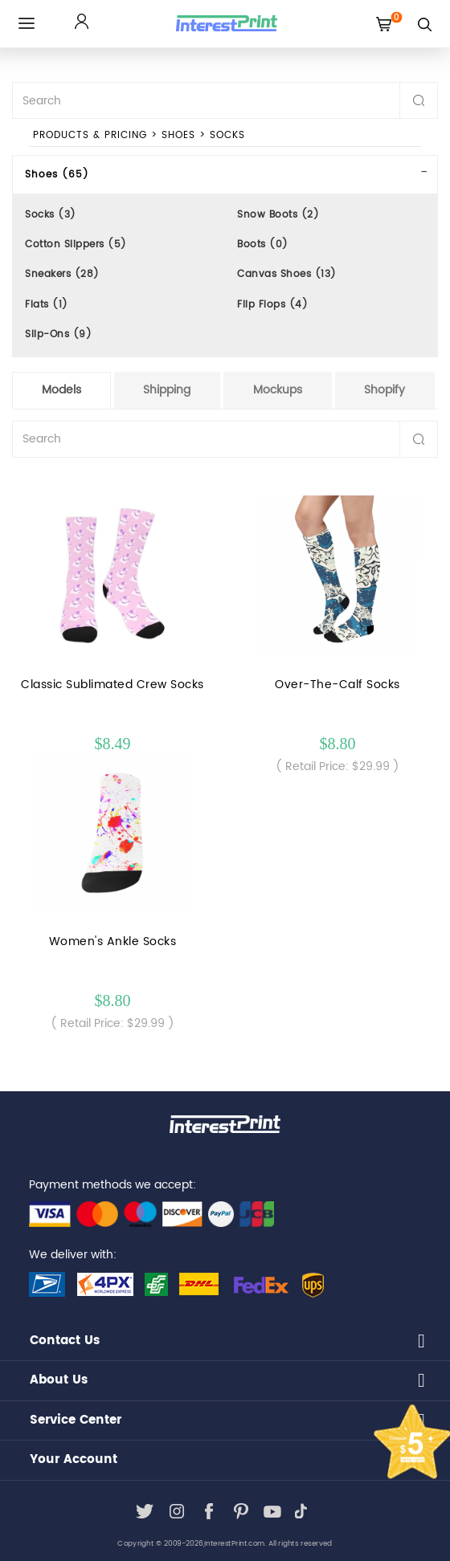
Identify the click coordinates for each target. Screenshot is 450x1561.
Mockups (277, 390)
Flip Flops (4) (272, 304)
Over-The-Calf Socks (337, 684)
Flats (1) (46, 304)
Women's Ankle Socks (113, 941)
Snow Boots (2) (278, 214)
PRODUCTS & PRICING (90, 135)
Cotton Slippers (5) (76, 244)
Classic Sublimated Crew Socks (112, 684)
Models (61, 390)
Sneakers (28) (62, 274)
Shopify (384, 390)
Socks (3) (50, 214)
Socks (227, 135)
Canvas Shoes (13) (287, 274)
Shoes (178, 135)
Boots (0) (262, 244)
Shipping (166, 390)
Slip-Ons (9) (58, 334)
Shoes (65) (57, 174)
